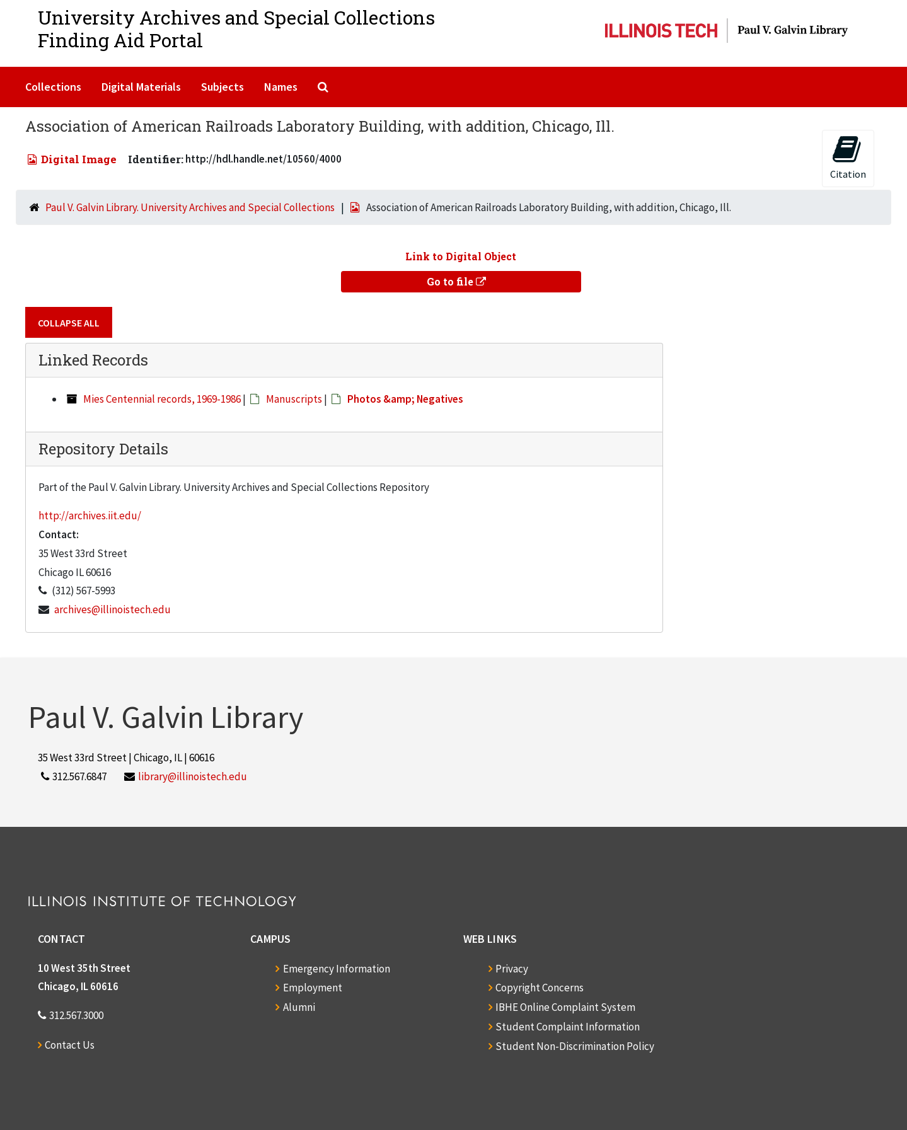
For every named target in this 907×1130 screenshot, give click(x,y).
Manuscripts (294, 399)
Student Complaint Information (567, 1027)
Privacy (511, 969)
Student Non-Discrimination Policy (574, 1046)
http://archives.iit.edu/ (89, 515)
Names (281, 86)
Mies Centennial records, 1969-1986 (162, 399)
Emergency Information (336, 969)
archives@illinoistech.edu (112, 609)
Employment (312, 988)
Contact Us (70, 1045)
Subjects (222, 86)
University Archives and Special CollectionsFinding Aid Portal (236, 28)
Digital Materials (141, 86)
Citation (848, 157)
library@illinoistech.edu (192, 776)
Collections (53, 86)
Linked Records (93, 360)
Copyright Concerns (539, 988)
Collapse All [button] (69, 322)
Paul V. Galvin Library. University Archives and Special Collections (190, 207)
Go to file (456, 281)
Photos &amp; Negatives (405, 399)
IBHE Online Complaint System (565, 1007)
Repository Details (103, 449)
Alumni (299, 1007)
